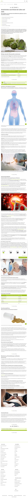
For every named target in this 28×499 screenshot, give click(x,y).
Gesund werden (3, 444)
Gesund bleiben (17, 444)
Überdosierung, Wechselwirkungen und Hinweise (7, 22)
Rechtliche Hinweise (10, 495)
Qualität (15, 475)
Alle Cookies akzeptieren (23, 257)
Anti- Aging (16, 451)
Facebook (10, 7)
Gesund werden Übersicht (3, 445)
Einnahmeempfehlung (4, 21)
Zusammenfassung (3, 24)
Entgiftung (16, 455)
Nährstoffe (2, 469)
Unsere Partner (16, 486)
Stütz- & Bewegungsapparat (4, 465)
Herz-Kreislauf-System (3, 452)
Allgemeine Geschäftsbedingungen (18, 495)
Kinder (15, 458)
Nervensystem (2, 459)
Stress (15, 452)
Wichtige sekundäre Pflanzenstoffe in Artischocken (7, 17)
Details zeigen (24, 255)
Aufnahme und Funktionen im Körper (5, 18)
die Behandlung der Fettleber (21, 229)
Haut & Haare (2, 451)
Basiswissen (16, 469)
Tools (15, 489)
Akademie (16, 479)
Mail (16, 7)
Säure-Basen (16, 448)
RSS (17, 7)
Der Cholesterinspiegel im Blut (10, 215)
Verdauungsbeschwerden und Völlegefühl (15, 179)
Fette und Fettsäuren (3, 476)
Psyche (1, 462)
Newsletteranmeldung (17, 482)
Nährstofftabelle (16, 490)
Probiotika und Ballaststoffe (4, 479)
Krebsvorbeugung (17, 459)
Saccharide (2, 480)
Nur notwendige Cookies (14, 257)
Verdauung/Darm (2, 466)
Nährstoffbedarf (16, 473)
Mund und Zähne (2, 458)
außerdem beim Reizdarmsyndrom (5, 185)
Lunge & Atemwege (3, 455)
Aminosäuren (2, 473)
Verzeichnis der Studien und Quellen (5, 25)
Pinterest (14, 7)
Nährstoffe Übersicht (3, 472)
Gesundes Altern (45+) (17, 445)
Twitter (12, 7)
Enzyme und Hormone (3, 475)
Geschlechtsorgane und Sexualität (4, 448)
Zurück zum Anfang (14, 79)
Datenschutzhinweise (4, 495)
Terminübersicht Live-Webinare (18, 483)
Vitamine (2, 483)
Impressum (24, 495)
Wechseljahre (16, 465)
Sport (15, 466)
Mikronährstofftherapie (17, 472)
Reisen (15, 462)
